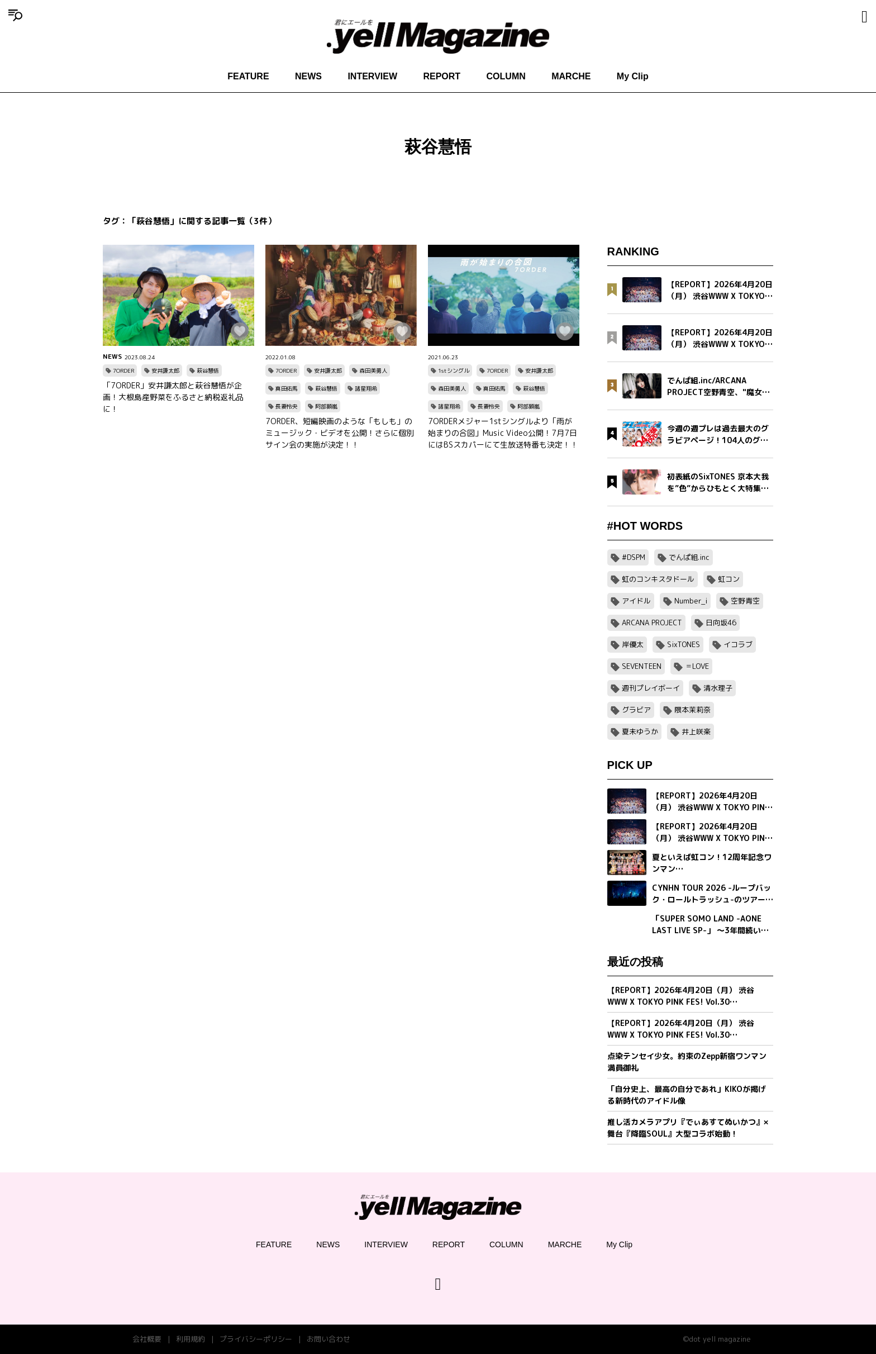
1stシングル (453, 370)
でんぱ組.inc (689, 557)
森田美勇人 (373, 370)
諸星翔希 (366, 388)
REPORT (441, 76)
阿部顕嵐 (326, 406)
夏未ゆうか (640, 731)
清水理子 (717, 688)
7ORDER (123, 370)
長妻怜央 (286, 406)
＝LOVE (697, 666)
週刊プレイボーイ (651, 688)
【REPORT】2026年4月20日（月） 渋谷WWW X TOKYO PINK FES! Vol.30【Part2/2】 (680, 996)
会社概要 (146, 1339)
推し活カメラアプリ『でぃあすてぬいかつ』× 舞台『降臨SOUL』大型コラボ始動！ (687, 1128)
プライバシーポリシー (256, 1339)
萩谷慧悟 (208, 370)
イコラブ (738, 644)
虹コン (729, 579)
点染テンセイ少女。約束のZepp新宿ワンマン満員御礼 (686, 1062)
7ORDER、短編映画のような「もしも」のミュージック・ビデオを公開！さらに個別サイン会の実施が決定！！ (339, 433)
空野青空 (745, 601)
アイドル (636, 601)
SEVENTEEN (641, 666)
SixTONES (683, 644)
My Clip (633, 76)
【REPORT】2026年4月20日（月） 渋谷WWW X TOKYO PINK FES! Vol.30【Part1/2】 (680, 1029)
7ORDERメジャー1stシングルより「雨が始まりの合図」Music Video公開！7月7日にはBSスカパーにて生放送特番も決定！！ (503, 433)
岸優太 (633, 644)
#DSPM (633, 557)
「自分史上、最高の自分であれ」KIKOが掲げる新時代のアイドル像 (686, 1095)
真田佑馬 (286, 388)
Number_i (690, 601)
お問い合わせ (328, 1339)
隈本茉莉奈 (692, 710)
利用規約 (190, 1339)
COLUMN (506, 76)
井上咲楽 (696, 731)
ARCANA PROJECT (652, 622)
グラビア (636, 710)
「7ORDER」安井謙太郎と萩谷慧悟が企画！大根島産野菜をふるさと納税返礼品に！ (173, 397)
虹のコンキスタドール (658, 579)
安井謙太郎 (165, 370)
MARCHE (571, 76)
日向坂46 (721, 622)
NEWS (308, 76)
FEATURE (248, 76)
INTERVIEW (372, 76)
